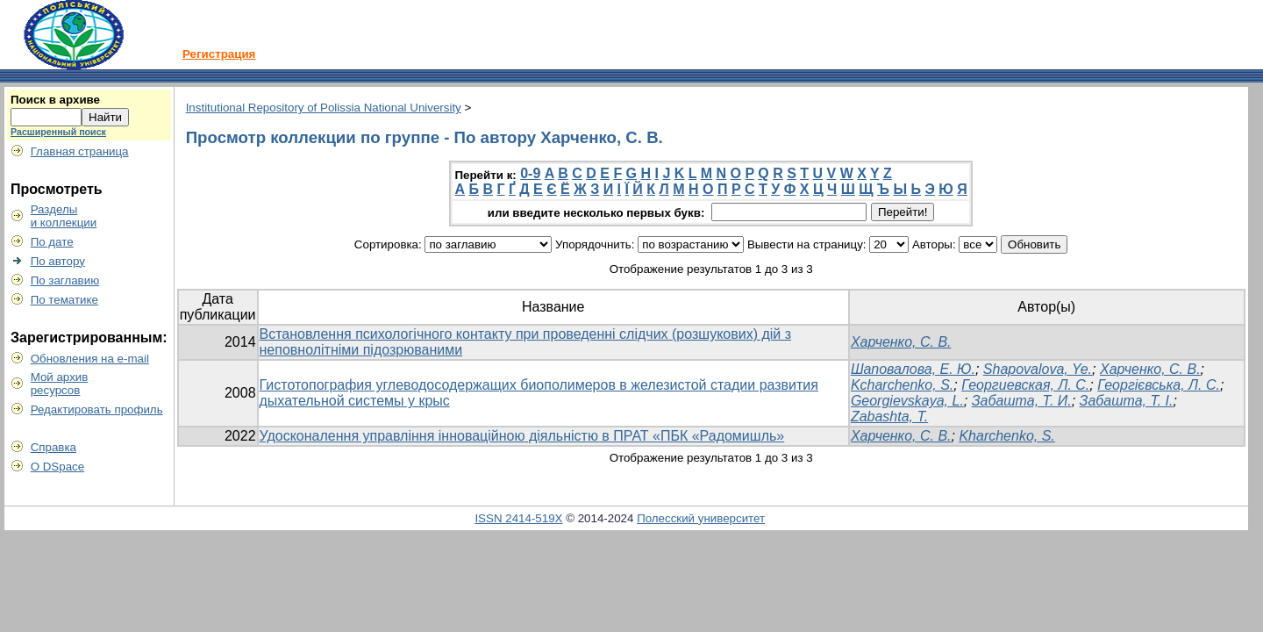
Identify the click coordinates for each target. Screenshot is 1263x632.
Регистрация (218, 54)
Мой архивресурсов (60, 383)
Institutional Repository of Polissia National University (323, 107)
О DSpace (58, 466)
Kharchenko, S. (1006, 435)
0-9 (530, 173)
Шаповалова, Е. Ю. (913, 369)
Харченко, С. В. (901, 341)
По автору (58, 261)
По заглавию (65, 280)
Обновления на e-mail (90, 358)
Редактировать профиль (97, 409)
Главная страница (80, 151)
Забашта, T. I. (1127, 400)
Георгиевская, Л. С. (1025, 384)
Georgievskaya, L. (907, 400)
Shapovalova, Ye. (1037, 369)
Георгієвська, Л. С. (1158, 384)
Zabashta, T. (889, 416)
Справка (53, 447)
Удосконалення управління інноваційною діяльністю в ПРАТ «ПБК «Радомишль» (522, 435)
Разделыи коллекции (64, 216)
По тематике (64, 299)
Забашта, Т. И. (1022, 400)
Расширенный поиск (58, 131)
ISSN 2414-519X (518, 518)
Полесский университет (701, 518)
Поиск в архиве (55, 99)
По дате (52, 241)
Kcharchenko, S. (902, 384)
